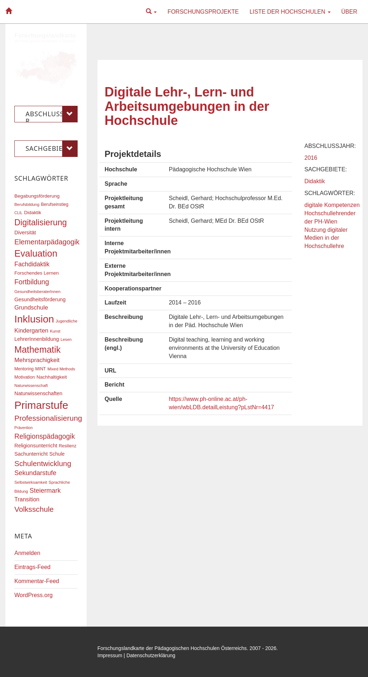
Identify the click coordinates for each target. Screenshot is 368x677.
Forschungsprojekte (203, 12)
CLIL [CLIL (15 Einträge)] (18, 213)
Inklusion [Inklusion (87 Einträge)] (34, 319)
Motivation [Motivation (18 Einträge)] (24, 377)
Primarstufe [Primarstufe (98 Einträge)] (41, 405)
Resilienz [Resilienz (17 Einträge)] (68, 445)
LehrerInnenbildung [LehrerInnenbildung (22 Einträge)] (36, 339)
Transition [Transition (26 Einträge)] (27, 499)
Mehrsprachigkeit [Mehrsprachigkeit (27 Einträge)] (37, 360)
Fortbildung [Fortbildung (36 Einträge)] (31, 282)
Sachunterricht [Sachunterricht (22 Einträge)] (31, 454)
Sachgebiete (52, 148)
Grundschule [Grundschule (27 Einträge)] (31, 307)
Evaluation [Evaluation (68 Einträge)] (36, 253)
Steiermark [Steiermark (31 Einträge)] (45, 490)
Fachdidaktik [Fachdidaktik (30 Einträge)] (32, 264)
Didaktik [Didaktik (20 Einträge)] (32, 212)
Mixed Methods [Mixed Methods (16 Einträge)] (61, 369)
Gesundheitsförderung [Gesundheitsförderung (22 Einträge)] (39, 299)
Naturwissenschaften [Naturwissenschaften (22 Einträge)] (38, 393)
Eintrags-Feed (32, 567)
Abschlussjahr (52, 114)
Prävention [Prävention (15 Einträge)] (23, 427)
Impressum (109, 655)
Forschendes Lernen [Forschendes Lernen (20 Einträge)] (36, 273)
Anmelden (27, 553)
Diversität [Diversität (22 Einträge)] (25, 232)
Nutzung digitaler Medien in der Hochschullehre (326, 238)
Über (349, 12)
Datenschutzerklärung (150, 655)
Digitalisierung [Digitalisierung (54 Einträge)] (40, 222)
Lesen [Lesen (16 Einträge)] (66, 339)
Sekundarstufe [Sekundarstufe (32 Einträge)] (35, 473)
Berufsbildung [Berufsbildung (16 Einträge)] (26, 204)
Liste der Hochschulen (289, 12)
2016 (310, 158)
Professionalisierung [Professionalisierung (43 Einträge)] (48, 418)
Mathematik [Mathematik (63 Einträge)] (37, 349)
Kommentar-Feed (36, 581)
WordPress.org (33, 595)
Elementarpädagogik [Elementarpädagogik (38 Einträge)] (46, 242)
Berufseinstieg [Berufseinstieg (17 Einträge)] (54, 204)
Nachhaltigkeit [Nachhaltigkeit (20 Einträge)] (52, 377)
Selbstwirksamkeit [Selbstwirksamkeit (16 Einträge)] (30, 482)
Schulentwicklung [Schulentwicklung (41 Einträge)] (42, 463)
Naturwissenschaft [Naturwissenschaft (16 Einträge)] (31, 385)
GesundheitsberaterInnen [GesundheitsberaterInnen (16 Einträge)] (37, 291)
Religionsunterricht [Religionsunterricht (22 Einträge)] (35, 445)
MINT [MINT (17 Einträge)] (40, 368)
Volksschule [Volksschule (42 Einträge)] (34, 509)
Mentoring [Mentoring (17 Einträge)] (24, 368)
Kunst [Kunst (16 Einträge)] (55, 331)
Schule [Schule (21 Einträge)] (57, 454)
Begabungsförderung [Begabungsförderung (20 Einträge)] (37, 196)
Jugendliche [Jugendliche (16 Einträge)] (67, 321)
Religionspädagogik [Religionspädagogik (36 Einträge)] (44, 436)
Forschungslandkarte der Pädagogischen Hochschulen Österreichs (172, 648)
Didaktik (314, 181)
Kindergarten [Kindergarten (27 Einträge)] (31, 330)
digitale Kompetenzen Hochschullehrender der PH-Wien (332, 213)
